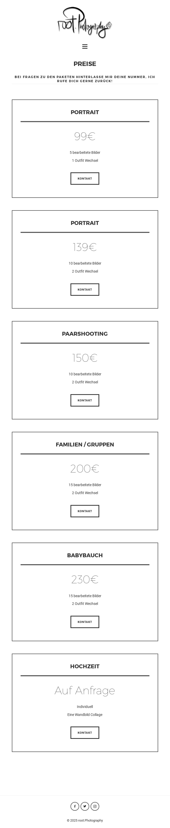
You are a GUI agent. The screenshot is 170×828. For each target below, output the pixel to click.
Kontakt (85, 178)
